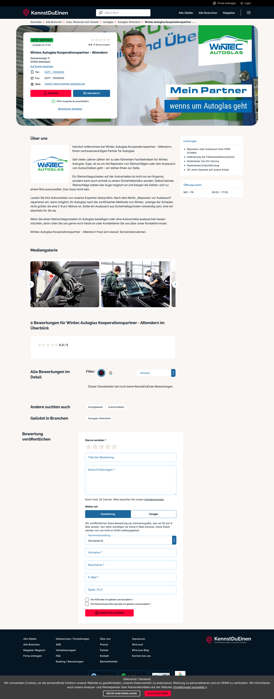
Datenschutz (63, 638)
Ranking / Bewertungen (69, 661)
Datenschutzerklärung (105, 604)
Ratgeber (229, 13)
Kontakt (104, 655)
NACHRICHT (91, 93)
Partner (104, 650)
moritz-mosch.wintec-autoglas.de (65, 83)
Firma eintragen (32, 655)
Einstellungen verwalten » (190, 687)
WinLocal (137, 644)
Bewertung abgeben (70, 108)
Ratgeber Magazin (34, 650)
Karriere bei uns (141, 655)
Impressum (138, 638)
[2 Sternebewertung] (95, 446)
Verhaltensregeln (154, 499)
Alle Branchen (208, 13)
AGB (96, 599)
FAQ (58, 655)
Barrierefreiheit (109, 661)
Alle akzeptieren (157, 693)
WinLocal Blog (140, 650)
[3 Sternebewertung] (101, 446)
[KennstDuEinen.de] (45, 12)
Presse (104, 644)
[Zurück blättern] (30, 284)
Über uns (105, 638)
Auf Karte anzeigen (41, 66)
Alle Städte (186, 13)
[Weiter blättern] (175, 284)
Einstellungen (81, 638)
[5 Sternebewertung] (114, 446)
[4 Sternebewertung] (108, 446)
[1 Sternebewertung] (89, 446)
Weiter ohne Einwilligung (121, 693)
